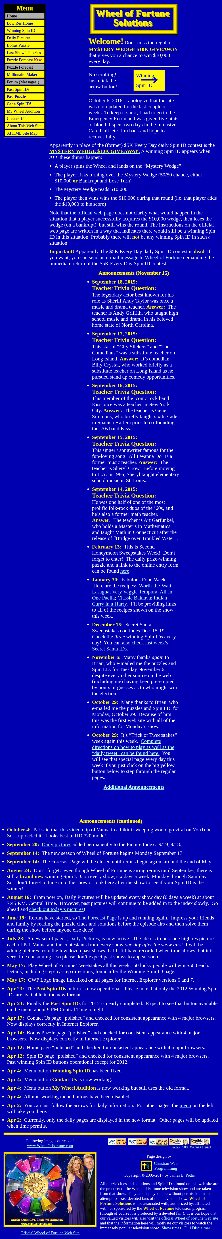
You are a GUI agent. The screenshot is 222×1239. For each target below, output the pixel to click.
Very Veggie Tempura (134, 592)
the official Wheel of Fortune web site (186, 1218)
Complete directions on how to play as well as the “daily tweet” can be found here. (133, 747)
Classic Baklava (134, 598)
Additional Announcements (133, 787)
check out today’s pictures (56, 909)
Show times (171, 1228)
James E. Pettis (182, 1175)
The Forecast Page (97, 918)
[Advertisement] (25, 150)
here (124, 571)
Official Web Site (50, 1233)
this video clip (75, 829)
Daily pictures (56, 844)
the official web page (92, 213)
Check (98, 637)
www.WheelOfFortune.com (50, 1145)
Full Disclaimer (197, 1228)
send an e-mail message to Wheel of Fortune (135, 257)
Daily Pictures (84, 938)
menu (185, 1105)
